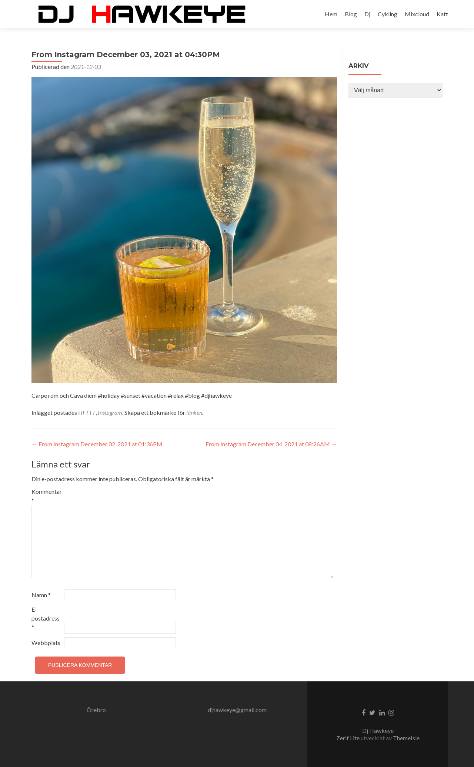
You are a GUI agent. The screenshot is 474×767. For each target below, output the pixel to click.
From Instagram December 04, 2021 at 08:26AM (271, 443)
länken (194, 412)
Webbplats (45, 642)
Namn (41, 594)
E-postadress (45, 618)
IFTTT (88, 412)
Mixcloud (417, 13)
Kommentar (46, 496)
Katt (442, 13)
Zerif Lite (348, 737)
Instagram (110, 412)
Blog (351, 13)
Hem (331, 13)
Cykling (387, 13)
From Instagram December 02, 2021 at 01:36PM (97, 443)
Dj (367, 13)
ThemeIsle (406, 737)
